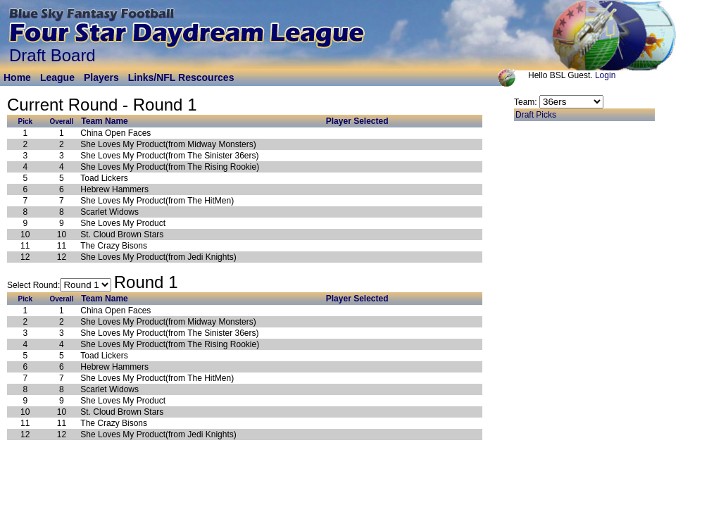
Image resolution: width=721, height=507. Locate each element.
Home (17, 77)
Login (605, 75)
